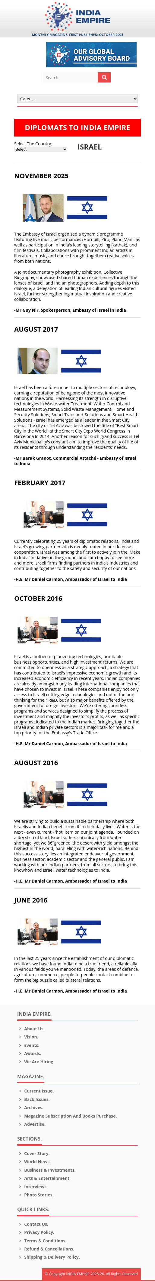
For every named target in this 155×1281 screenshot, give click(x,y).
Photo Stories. (35, 1195)
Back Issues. (33, 1099)
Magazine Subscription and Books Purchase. (67, 1116)
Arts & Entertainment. (44, 1178)
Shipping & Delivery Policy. (48, 1257)
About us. (31, 1029)
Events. (28, 1045)
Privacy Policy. (35, 1232)
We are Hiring (35, 1061)
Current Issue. (35, 1091)
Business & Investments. (46, 1170)
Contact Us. (32, 1224)
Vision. (27, 1037)
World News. (34, 1161)
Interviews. (32, 1186)
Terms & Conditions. (42, 1241)
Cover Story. (33, 1153)
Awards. (29, 1053)
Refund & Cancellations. (45, 1249)
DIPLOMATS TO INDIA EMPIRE (77, 127)
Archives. (30, 1107)
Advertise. (31, 1124)
